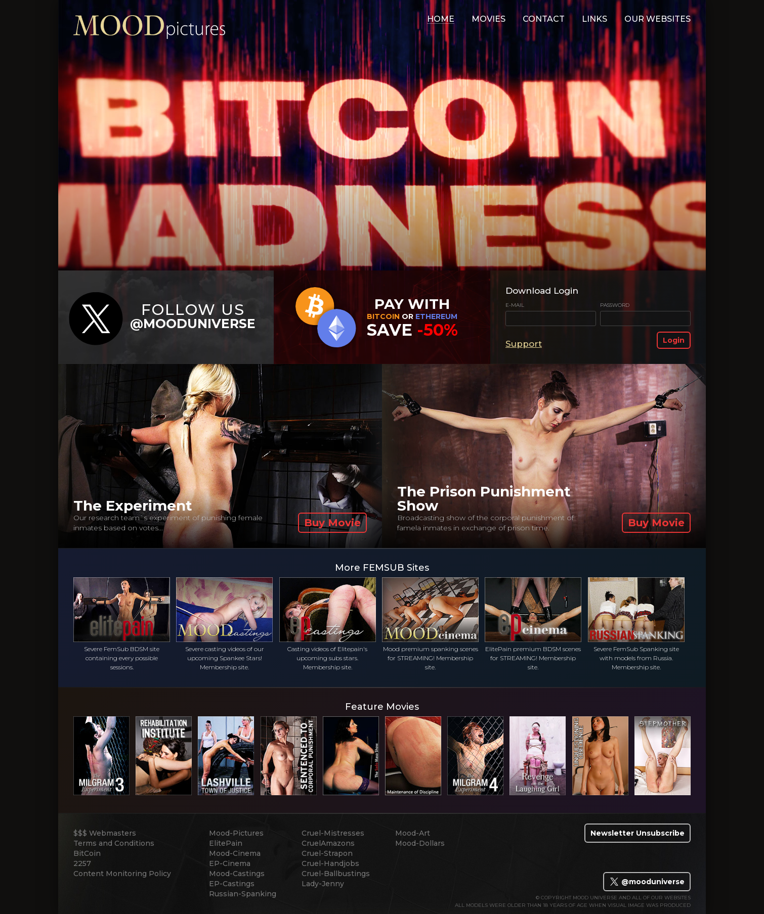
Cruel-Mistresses (333, 833)
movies (488, 19)
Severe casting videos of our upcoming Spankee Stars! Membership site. (224, 623)
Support (523, 344)
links (594, 19)
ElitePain (225, 843)
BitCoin (87, 853)
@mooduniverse (647, 881)
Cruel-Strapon (327, 853)
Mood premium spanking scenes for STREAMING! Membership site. (430, 623)
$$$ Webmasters (104, 833)
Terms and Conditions (113, 843)
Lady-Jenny (323, 883)
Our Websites (657, 19)
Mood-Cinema (235, 853)
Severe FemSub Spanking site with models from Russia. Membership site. (636, 623)
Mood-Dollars (420, 843)
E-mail (514, 305)
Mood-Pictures (236, 833)
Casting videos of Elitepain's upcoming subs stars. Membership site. (327, 623)
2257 (82, 863)
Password (614, 305)
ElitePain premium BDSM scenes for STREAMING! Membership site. (533, 623)
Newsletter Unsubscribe (637, 833)
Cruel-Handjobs (330, 863)
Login (674, 340)
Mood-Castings (237, 873)
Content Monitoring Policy (122, 873)
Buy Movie (332, 523)
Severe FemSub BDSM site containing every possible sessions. (121, 623)
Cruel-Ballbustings (336, 873)
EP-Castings (231, 883)
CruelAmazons (328, 843)
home (440, 19)
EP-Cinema (229, 863)
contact (544, 19)
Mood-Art (412, 833)
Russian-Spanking (242, 893)
